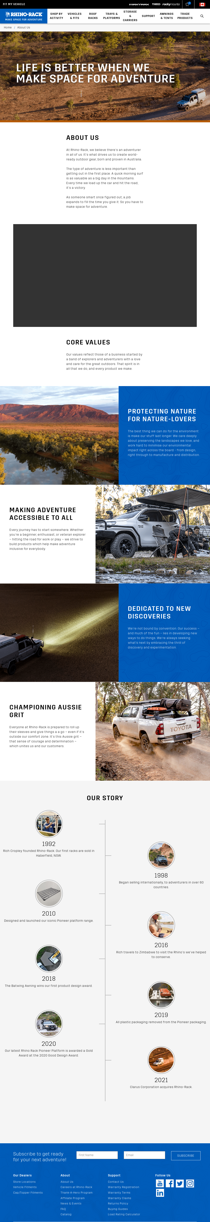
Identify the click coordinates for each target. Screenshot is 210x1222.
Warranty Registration (123, 1187)
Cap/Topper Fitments (28, 1192)
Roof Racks (93, 16)
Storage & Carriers (130, 16)
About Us (67, 1182)
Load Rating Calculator (124, 1214)
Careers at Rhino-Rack (76, 1187)
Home (8, 27)
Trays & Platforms (111, 16)
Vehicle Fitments (25, 1187)
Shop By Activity (56, 16)
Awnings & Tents (167, 16)
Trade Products (185, 16)
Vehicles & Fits (75, 16)
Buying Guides (118, 1209)
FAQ (63, 1209)
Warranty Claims (119, 1198)
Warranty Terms (119, 1192)
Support (148, 16)
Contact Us (116, 1182)
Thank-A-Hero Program (77, 1192)
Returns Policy (118, 1203)
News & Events (71, 1203)
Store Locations (24, 1182)
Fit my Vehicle (14, 4)
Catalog (66, 1214)
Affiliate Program (73, 1198)
